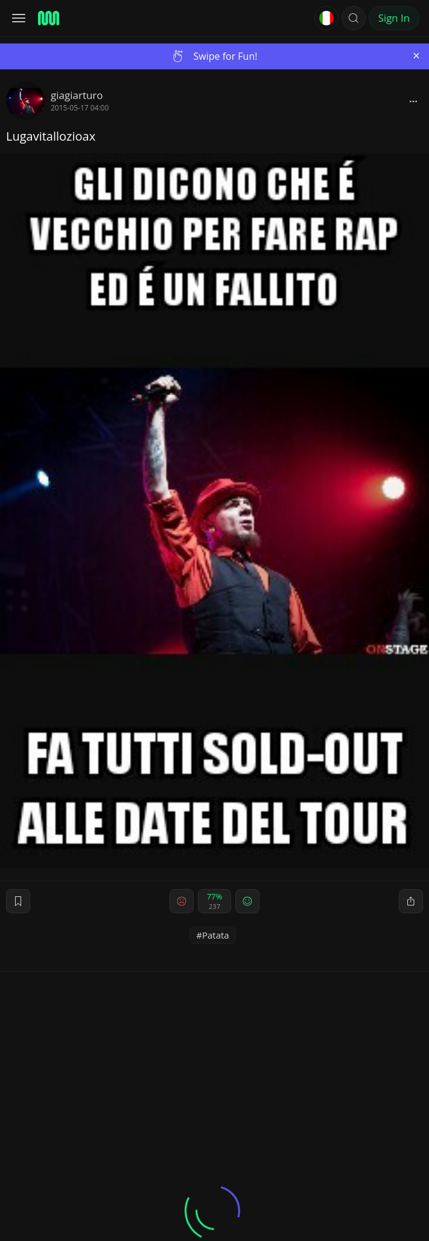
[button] (354, 18)
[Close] (416, 55)
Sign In (394, 18)
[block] (413, 100)
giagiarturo (77, 95)
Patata (215, 935)
